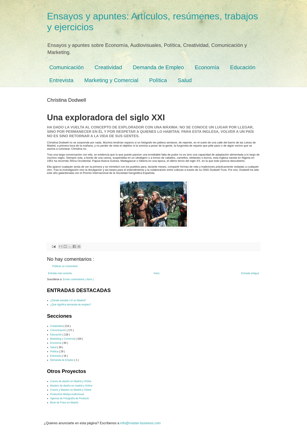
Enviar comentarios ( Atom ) (78, 279)
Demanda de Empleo (158, 67)
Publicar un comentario (65, 266)
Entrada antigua (250, 273)
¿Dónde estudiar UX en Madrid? (68, 300)
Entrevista (61, 80)
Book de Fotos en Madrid (64, 402)
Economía (207, 67)
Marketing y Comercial (111, 80)
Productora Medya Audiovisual (67, 394)
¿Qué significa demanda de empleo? (70, 304)
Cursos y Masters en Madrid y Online (70, 389)
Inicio (157, 273)
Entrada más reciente (60, 273)
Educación (242, 67)
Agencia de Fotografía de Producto (69, 398)
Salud (185, 80)
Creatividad (108, 67)
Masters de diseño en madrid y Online (71, 385)
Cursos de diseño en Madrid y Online (70, 381)
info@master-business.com (140, 423)
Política (158, 80)
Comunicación (66, 67)
